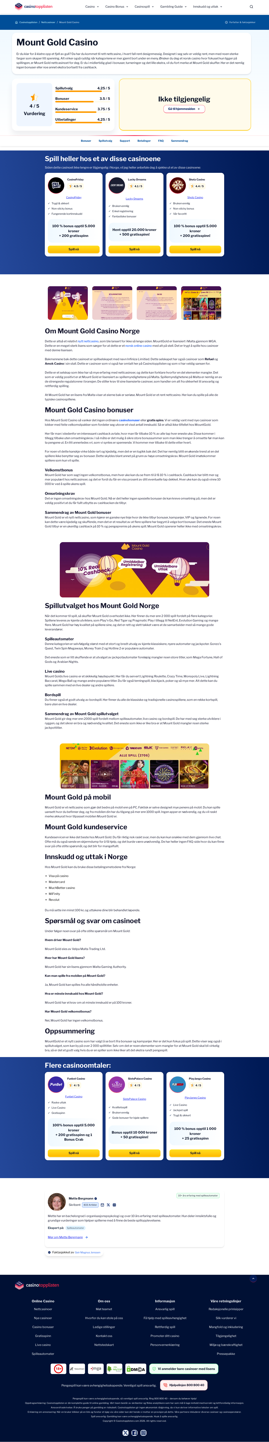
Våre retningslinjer (226, 1301)
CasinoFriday (73, 197)
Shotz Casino (195, 197)
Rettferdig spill (165, 1327)
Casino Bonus (114, 6)
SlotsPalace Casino (134, 1098)
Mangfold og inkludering (226, 1327)
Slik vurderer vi (226, 1318)
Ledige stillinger (104, 1327)
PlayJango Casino (195, 1097)
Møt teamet (104, 1309)
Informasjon (165, 1301)
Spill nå (74, 249)
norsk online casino (138, 346)
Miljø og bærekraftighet (226, 1345)
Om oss (104, 1301)
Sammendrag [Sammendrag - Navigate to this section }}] (179, 140)
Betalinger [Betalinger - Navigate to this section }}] (144, 140)
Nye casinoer (43, 1318)
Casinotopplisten (28, 22)
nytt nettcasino (88, 341)
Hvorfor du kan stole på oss (104, 1318)
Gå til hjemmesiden (184, 109)
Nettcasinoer (48, 22)
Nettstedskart (104, 1345)
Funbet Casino (73, 1096)
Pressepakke (226, 1354)
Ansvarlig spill (165, 1309)
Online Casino (43, 1301)
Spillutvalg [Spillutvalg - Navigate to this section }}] (105, 140)
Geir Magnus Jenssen (87, 1252)
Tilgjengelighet (226, 1336)
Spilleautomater (43, 1354)
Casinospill (142, 6)
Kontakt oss (104, 1336)
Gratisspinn (43, 1336)
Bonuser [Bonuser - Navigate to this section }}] (86, 140)
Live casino (43, 1345)
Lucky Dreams (134, 198)
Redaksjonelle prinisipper (226, 1309)
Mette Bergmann (81, 1198)
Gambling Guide (171, 6)
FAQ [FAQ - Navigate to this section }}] (161, 140)
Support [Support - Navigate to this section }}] (125, 140)
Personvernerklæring (165, 1345)
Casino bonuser (43, 1327)
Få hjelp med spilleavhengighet (165, 1318)
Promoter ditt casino (165, 1336)
